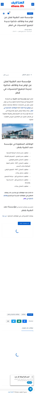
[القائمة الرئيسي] (32, 4)
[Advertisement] (17, 53)
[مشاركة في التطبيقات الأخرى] (8, 321)
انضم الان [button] (29, 382)
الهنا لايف (10, 392)
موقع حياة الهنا (26, 108)
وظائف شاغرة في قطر (13, 314)
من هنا (4, 216)
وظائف (30, 13)
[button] (24, 321)
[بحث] (2, 4)
